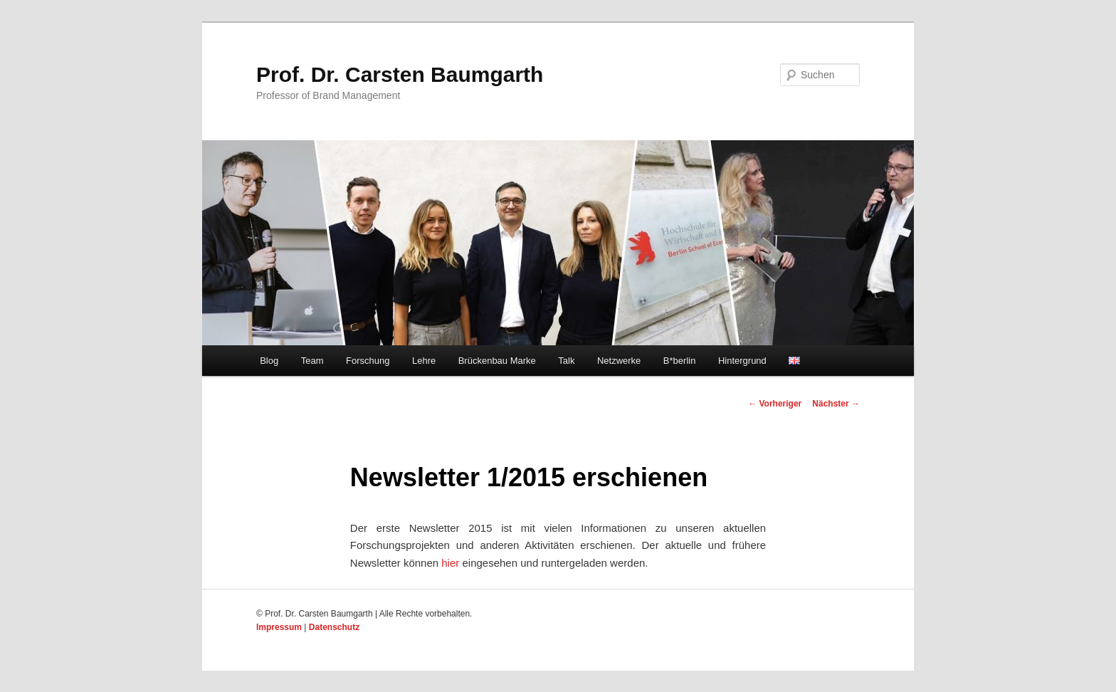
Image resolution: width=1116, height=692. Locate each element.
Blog (269, 360)
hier (450, 563)
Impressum (279, 627)
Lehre (424, 360)
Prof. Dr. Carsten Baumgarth (399, 74)
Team (312, 360)
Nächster (836, 404)
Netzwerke (619, 360)
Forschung (367, 360)
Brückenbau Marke (497, 360)
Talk (566, 360)
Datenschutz (334, 627)
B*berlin (679, 360)
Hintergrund (742, 360)
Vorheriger (774, 404)
